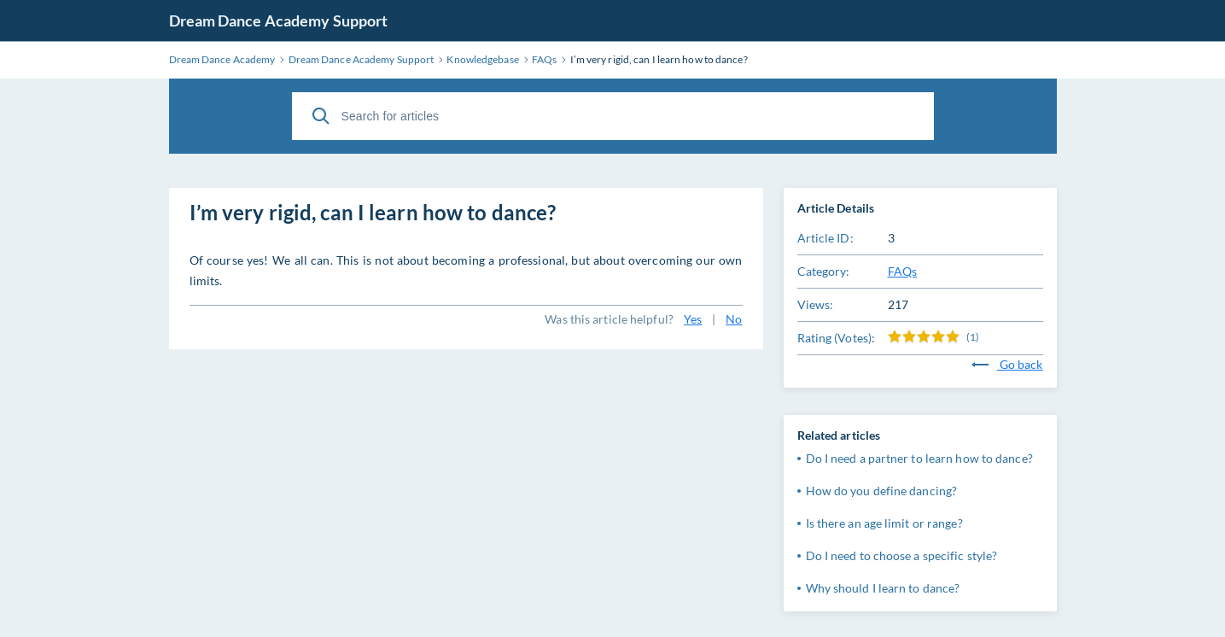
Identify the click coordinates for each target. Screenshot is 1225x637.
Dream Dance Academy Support (278, 20)
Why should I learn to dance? (883, 588)
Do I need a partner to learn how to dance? (919, 458)
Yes (693, 319)
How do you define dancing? (882, 490)
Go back (1007, 364)
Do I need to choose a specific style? (902, 555)
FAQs (902, 271)
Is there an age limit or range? (884, 523)
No (734, 319)
